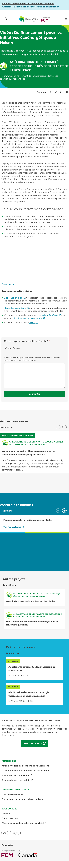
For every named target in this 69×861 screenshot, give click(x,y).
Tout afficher (6, 427)
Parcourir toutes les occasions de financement (25, 766)
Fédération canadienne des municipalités (23, 823)
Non (18, 348)
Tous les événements (12, 794)
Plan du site (7, 845)
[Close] (66, 3)
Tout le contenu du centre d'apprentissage (23, 799)
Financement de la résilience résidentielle (27, 520)
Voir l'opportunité (12, 527)
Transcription (8, 284)
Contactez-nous (9, 818)
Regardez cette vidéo (15, 308)
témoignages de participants (27, 318)
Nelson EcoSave (50, 315)
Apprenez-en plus (13, 298)
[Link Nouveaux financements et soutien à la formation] (28, 3)
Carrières (6, 813)
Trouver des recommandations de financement (25, 770)
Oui (9, 348)
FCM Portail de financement (16, 775)
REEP (32, 322)
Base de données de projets (17, 780)
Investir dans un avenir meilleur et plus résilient (31, 601)
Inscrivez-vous (32, 744)
